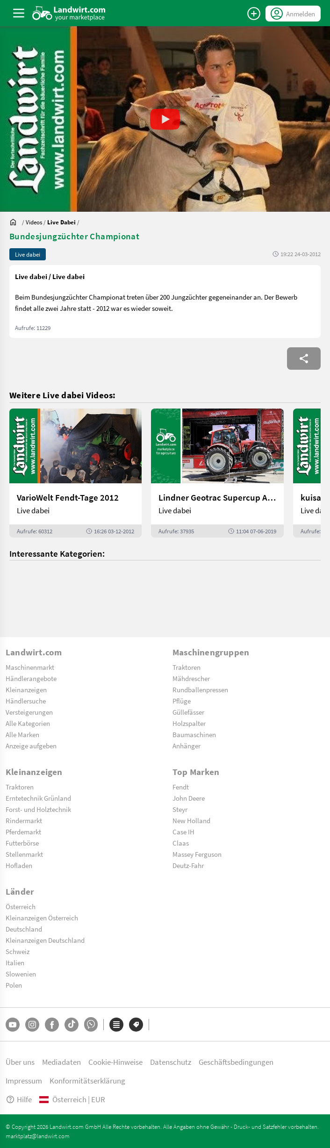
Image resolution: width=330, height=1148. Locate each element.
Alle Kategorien (28, 723)
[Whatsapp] (91, 1024)
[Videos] (34, 222)
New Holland (191, 820)
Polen (14, 985)
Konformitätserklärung (87, 1080)
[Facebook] (52, 1025)
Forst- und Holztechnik (38, 809)
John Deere (188, 798)
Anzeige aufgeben (31, 745)
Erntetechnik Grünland (38, 798)
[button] (165, 119)
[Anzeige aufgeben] (254, 14)
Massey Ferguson (197, 854)
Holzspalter (189, 723)
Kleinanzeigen (26, 689)
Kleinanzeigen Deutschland (45, 940)
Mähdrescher (191, 678)
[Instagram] (32, 1025)
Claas (180, 842)
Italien (15, 962)
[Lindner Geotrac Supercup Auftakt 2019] (217, 473)
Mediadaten (61, 1061)
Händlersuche (26, 700)
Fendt (180, 786)
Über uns (20, 1061)
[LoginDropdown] (293, 14)
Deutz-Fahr (188, 865)
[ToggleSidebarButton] (18, 13)
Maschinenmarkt (30, 667)
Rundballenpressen (200, 689)
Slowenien (21, 973)
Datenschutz (170, 1061)
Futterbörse (22, 842)
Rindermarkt (24, 820)
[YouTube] (13, 1025)
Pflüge (181, 700)
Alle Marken (22, 734)
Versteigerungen (29, 712)
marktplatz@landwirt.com (38, 1136)
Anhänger (186, 745)
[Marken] (136, 1025)
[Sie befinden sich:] (15, 222)
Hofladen (19, 865)
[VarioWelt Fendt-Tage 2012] (75, 473)
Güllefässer (188, 712)
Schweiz (17, 951)
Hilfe (19, 1099)
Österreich (21, 906)
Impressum (24, 1080)
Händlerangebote (31, 678)
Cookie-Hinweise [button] (115, 1061)
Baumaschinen (194, 734)
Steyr (179, 809)
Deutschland (24, 928)
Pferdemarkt (23, 831)
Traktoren (186, 667)
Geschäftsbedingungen (236, 1061)
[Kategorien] (116, 1025)
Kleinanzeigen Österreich (42, 917)
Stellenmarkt (24, 854)
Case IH (183, 831)
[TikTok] (72, 1025)
